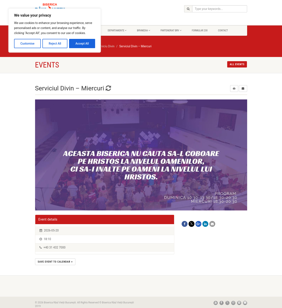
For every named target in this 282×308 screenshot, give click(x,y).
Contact (223, 30)
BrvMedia (143, 30)
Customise (27, 43)
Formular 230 (200, 30)
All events (237, 64)
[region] (54, 30)
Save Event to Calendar (55, 261)
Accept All (82, 43)
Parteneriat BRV (171, 30)
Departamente (117, 30)
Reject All (55, 43)
